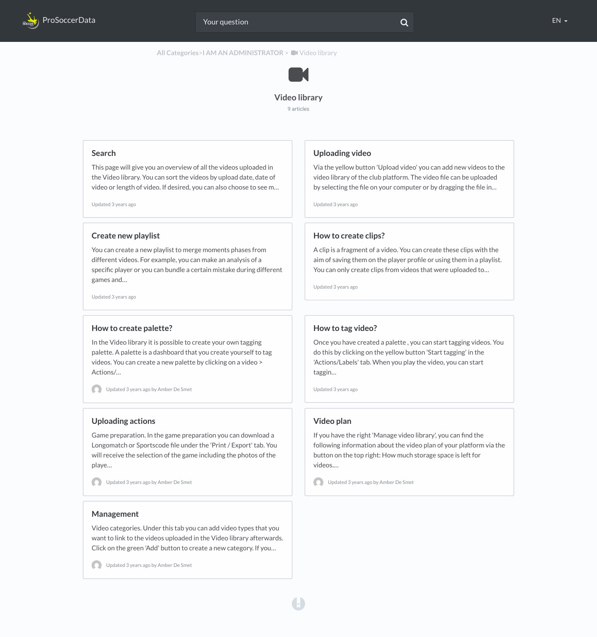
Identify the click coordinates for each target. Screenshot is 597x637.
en (557, 20)
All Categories (178, 53)
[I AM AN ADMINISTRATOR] (242, 53)
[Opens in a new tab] (298, 604)
